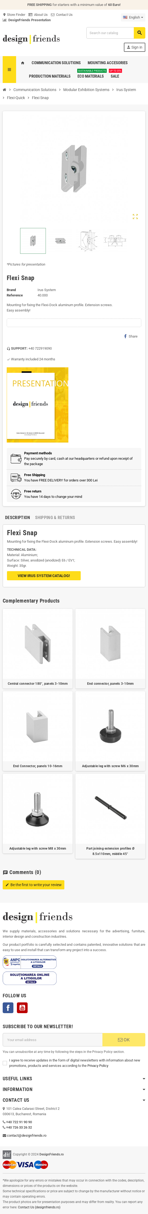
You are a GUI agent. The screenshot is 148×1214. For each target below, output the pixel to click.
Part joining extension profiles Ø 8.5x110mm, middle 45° (110, 851)
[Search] (115, 33)
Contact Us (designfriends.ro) (39, 1207)
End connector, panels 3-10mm (110, 684)
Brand (11, 290)
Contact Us (62, 15)
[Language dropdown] (133, 17)
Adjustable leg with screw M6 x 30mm (110, 766)
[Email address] (52, 1039)
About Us (38, 15)
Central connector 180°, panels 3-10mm (38, 684)
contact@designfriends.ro (26, 1135)
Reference (15, 295)
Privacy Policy (97, 1066)
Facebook (8, 1007)
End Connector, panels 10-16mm (37, 766)
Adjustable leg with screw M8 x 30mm (37, 848)
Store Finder (14, 15)
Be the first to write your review (33, 885)
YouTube (22, 1007)
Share (131, 336)
